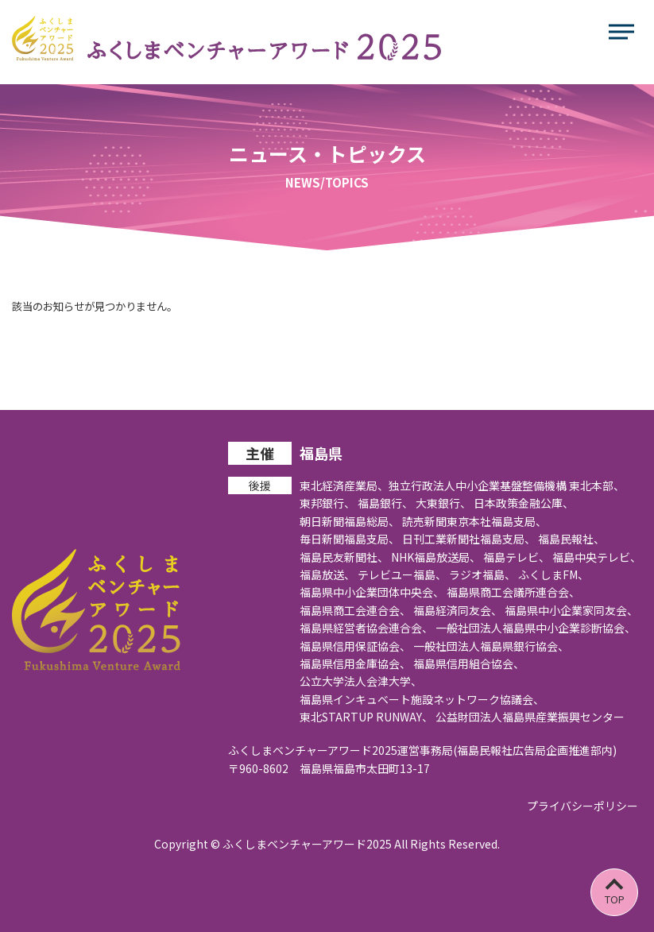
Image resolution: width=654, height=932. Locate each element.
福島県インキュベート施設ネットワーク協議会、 (422, 699)
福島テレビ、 (516, 557)
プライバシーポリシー (582, 806)
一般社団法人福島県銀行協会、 (491, 646)
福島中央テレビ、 (596, 557)
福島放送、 (327, 574)
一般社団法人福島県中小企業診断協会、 (535, 628)
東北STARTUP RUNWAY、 (366, 717)
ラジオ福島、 (482, 574)
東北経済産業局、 (344, 485)
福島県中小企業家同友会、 (571, 610)
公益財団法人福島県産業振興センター (530, 717)
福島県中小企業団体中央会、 (372, 592)
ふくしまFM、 (553, 574)
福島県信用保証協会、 (355, 646)
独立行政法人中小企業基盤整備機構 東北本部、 (507, 485)
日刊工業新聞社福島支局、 (469, 539)
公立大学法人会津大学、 (361, 681)
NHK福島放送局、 (436, 557)
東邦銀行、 (327, 503)
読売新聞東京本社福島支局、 (474, 521)
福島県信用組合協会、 (468, 663)
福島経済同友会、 (457, 610)
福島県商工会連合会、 (355, 610)
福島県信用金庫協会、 (355, 663)
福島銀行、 (385, 503)
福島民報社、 (571, 539)
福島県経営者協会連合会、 (366, 628)
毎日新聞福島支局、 (350, 539)
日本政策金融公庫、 (524, 503)
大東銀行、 (443, 503)
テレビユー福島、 (402, 574)
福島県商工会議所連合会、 (513, 592)
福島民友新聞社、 (344, 557)
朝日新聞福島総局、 (350, 521)
